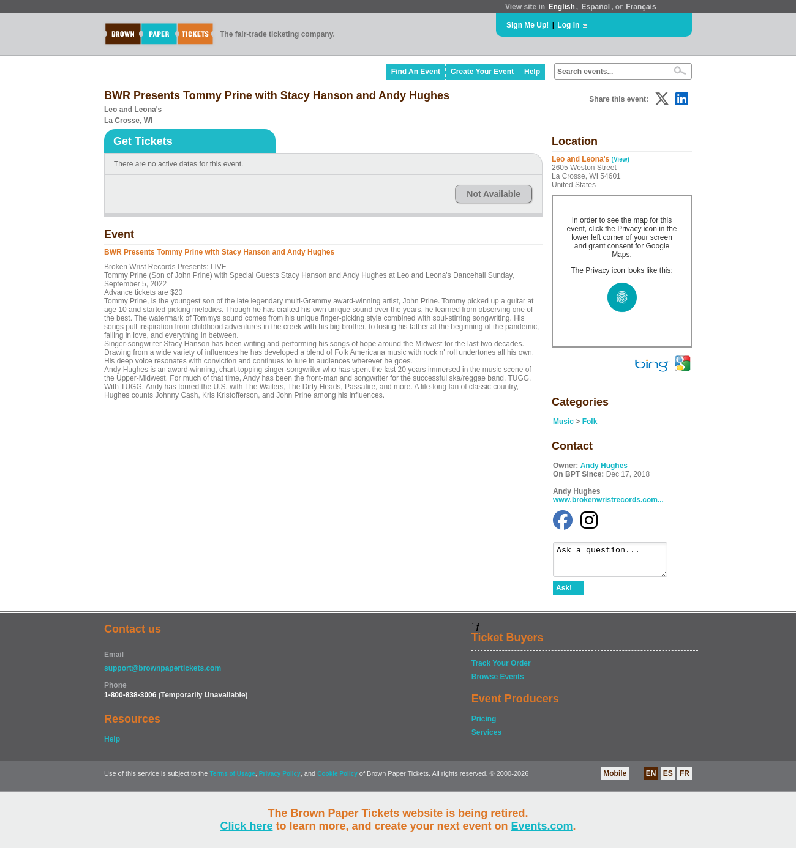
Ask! (564, 593)
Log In (568, 25)
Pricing (484, 724)
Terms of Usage (232, 779)
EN (651, 779)
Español (596, 6)
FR (684, 779)
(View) (620, 159)
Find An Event (415, 71)
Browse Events (497, 682)
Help (532, 71)
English (561, 6)
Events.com (542, 826)
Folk (590, 421)
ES (668, 779)
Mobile (614, 779)
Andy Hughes (604, 465)
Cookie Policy (337, 779)
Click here (246, 826)
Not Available (493, 194)
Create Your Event (482, 71)
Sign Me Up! (527, 25)
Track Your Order (501, 668)
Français (641, 6)
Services (486, 738)
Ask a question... (616, 562)
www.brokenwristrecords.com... (608, 500)
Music (563, 421)
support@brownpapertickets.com (162, 673)
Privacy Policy (280, 779)
